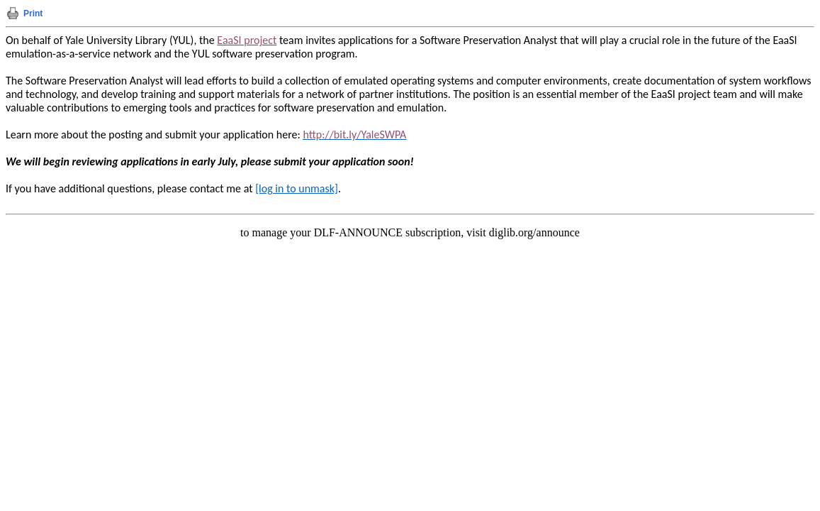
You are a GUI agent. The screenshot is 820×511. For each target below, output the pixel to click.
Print (33, 13)
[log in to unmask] (296, 188)
